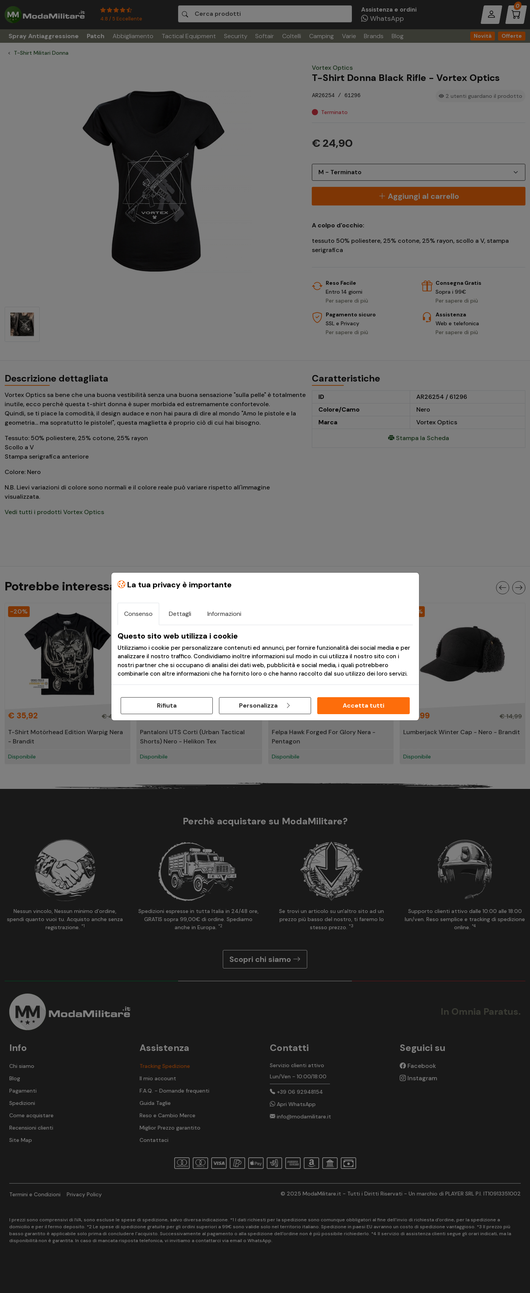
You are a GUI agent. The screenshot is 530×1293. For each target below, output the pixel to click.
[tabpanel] (265, 654)
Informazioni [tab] (224, 614)
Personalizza (265, 705)
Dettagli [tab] (180, 614)
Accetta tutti (363, 705)
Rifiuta (167, 705)
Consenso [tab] (138, 614)
